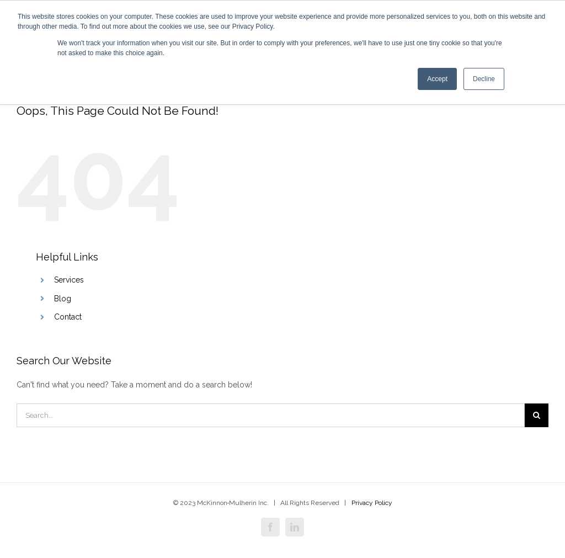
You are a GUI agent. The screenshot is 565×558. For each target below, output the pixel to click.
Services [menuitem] (69, 279)
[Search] (271, 415)
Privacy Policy (371, 503)
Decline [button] (484, 79)
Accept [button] (437, 79)
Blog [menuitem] (62, 298)
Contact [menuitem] (68, 316)
